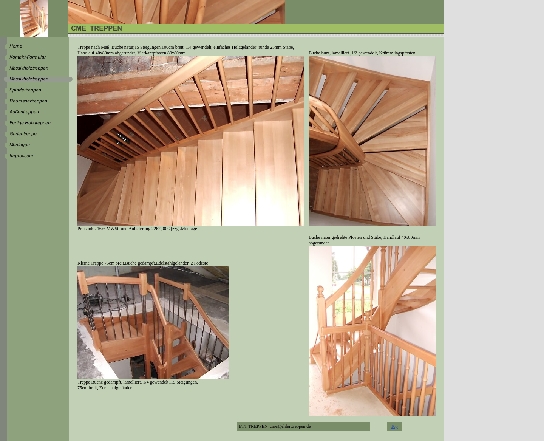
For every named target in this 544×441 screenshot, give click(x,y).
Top (394, 426)
